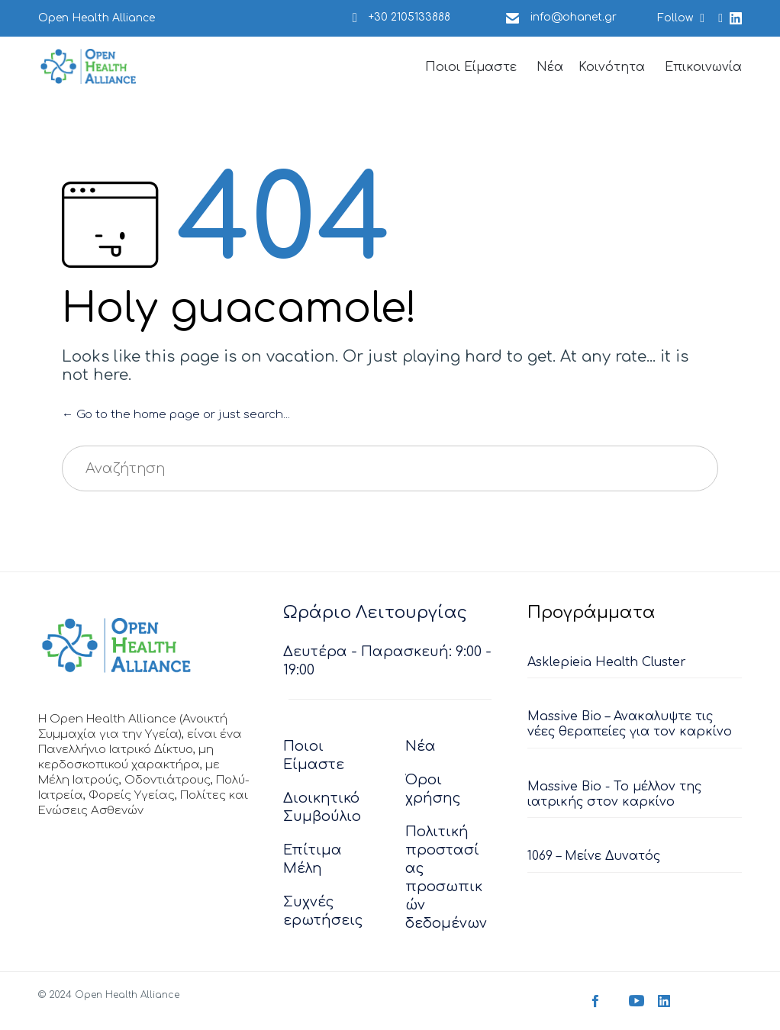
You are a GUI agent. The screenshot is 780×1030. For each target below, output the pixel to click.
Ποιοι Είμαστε (471, 67)
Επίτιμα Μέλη (312, 859)
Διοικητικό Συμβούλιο (322, 807)
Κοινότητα (612, 67)
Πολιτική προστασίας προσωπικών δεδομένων (446, 877)
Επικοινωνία (703, 67)
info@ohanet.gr (573, 17)
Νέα (550, 67)
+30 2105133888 (409, 17)
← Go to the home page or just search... (176, 414)
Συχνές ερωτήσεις (323, 911)
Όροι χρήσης (433, 789)
